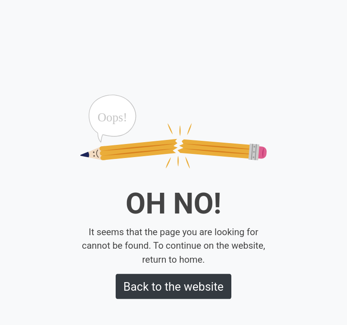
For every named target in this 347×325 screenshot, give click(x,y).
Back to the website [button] (173, 286)
